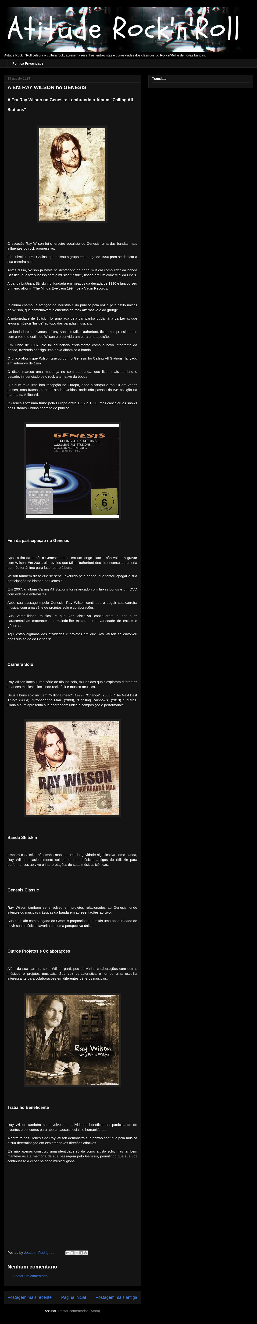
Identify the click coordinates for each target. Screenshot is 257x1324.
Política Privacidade (27, 63)
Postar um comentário (30, 1276)
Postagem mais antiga (116, 1297)
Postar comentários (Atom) (79, 1311)
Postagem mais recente (29, 1297)
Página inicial (73, 1297)
